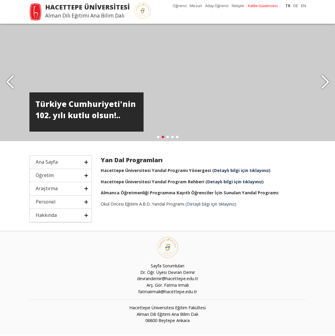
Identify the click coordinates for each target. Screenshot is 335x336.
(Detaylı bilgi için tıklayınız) (210, 205)
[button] (325, 83)
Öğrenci (180, 5)
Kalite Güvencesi (263, 5)
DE (295, 5)
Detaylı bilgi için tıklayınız (241, 172)
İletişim (238, 5)
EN (303, 5)
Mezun (196, 5)
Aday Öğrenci (217, 5)
